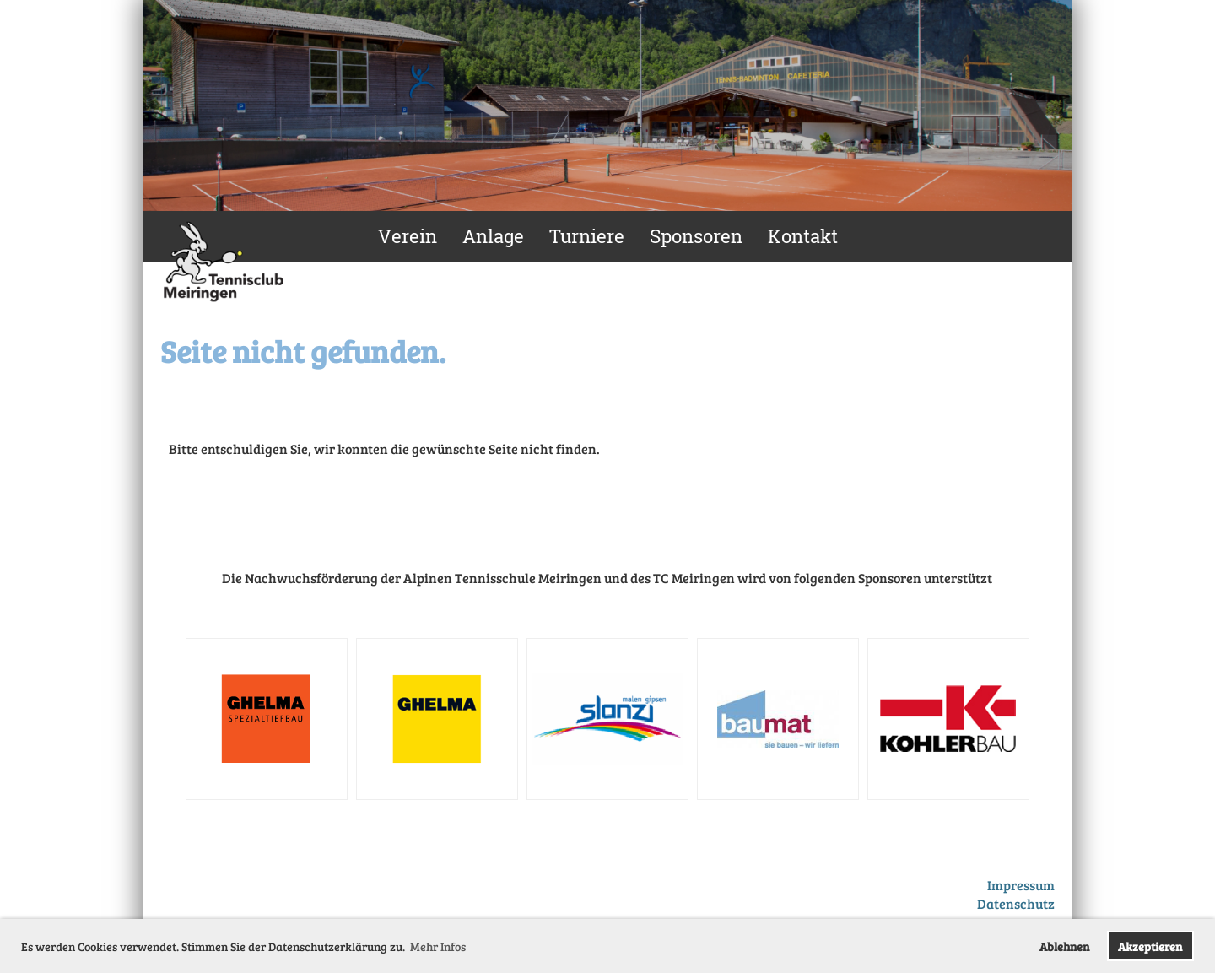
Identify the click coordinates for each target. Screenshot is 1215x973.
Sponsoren (696, 236)
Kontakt (803, 236)
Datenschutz (1016, 903)
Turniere (586, 236)
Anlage (493, 236)
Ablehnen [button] (1064, 946)
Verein (407, 236)
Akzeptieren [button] (1150, 946)
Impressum (1021, 885)
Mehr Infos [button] (438, 946)
